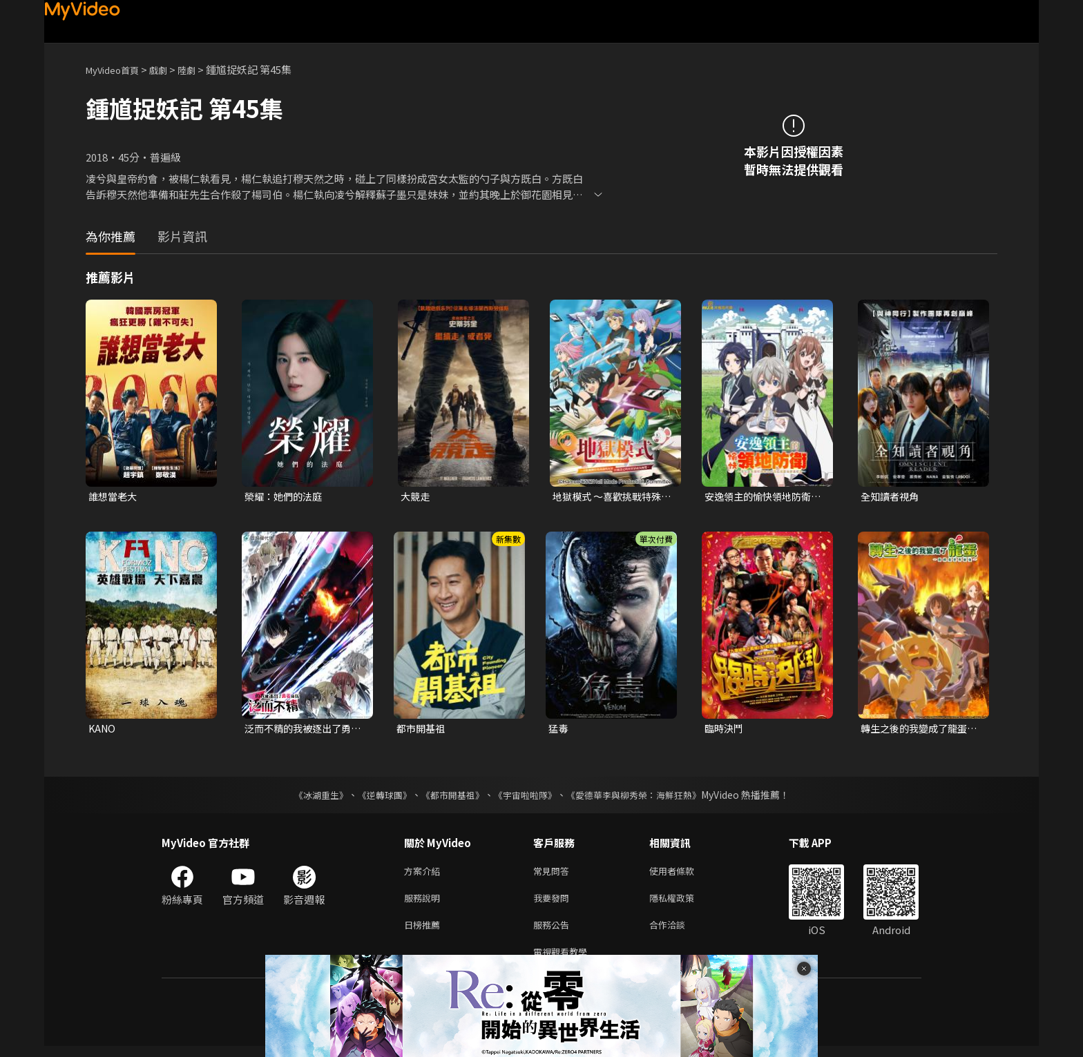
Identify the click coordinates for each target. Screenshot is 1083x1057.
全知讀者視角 (892, 496)
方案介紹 (424, 874)
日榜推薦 (424, 932)
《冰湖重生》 (309, 797)
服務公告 (554, 932)
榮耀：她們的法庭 (286, 496)
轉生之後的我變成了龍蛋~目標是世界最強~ (920, 730)
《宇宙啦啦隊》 (526, 797)
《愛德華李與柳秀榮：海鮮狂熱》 (642, 797)
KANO (102, 730)
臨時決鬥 (725, 730)
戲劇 (169, 69)
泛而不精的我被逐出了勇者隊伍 (301, 730)
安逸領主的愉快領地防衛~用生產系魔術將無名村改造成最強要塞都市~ (764, 497)
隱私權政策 (683, 903)
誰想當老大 (114, 496)
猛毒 (558, 730)
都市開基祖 (422, 730)
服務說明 (424, 903)
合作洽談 (678, 932)
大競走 (416, 496)
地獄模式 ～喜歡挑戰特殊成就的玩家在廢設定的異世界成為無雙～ (611, 497)
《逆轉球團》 (376, 797)
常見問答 (554, 874)
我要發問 (554, 903)
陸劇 (200, 69)
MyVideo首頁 (117, 69)
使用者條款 (683, 874)
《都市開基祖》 (449, 797)
